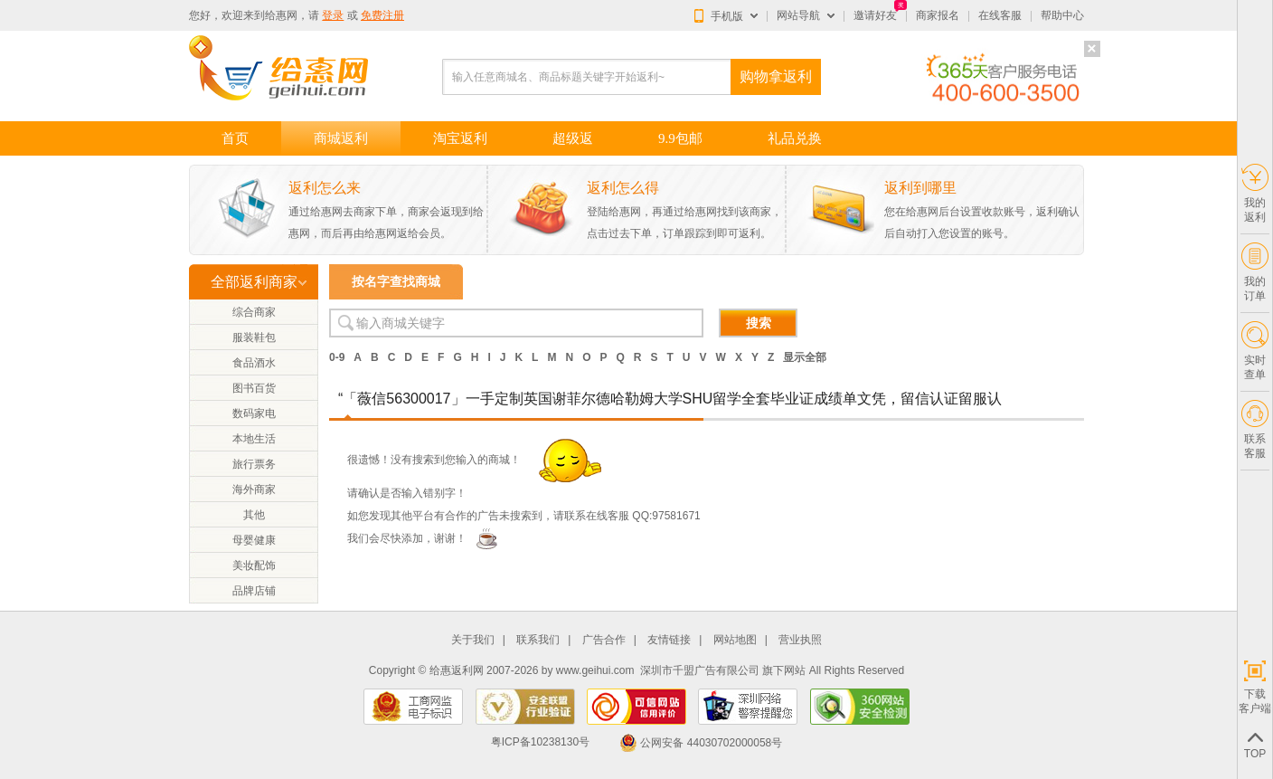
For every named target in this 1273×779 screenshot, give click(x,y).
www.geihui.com (595, 670)
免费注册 (382, 15)
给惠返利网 (456, 670)
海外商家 (254, 489)
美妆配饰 (254, 565)
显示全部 (804, 357)
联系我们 (538, 640)
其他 (254, 514)
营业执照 (800, 640)
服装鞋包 (254, 337)
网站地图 (735, 640)
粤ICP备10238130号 (540, 742)
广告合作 (604, 640)
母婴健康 (254, 540)
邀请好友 (875, 15)
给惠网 (281, 15)
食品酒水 (254, 362)
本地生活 (254, 438)
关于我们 (473, 640)
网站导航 (798, 15)
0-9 (336, 357)
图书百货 (254, 388)
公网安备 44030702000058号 (700, 742)
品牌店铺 (254, 590)
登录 (333, 15)
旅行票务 (254, 464)
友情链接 (669, 640)
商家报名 (937, 15)
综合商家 (254, 312)
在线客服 (1000, 15)
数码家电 (254, 413)
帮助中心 (1062, 15)
